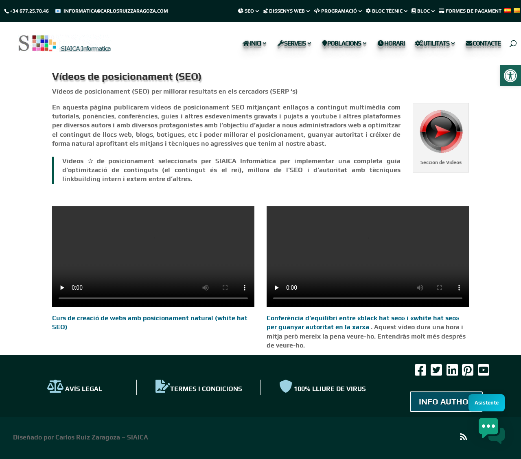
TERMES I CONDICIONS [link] (198, 389)
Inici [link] (252, 43)
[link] (510, 75)
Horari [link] (391, 43)
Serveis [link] (292, 43)
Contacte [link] (483, 43)
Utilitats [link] (432, 43)
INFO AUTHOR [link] (446, 401)
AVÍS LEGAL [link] (74, 389)
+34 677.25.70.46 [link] (29, 11)
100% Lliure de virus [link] (322, 389)
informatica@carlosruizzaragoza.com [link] (115, 11)
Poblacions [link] (341, 43)
